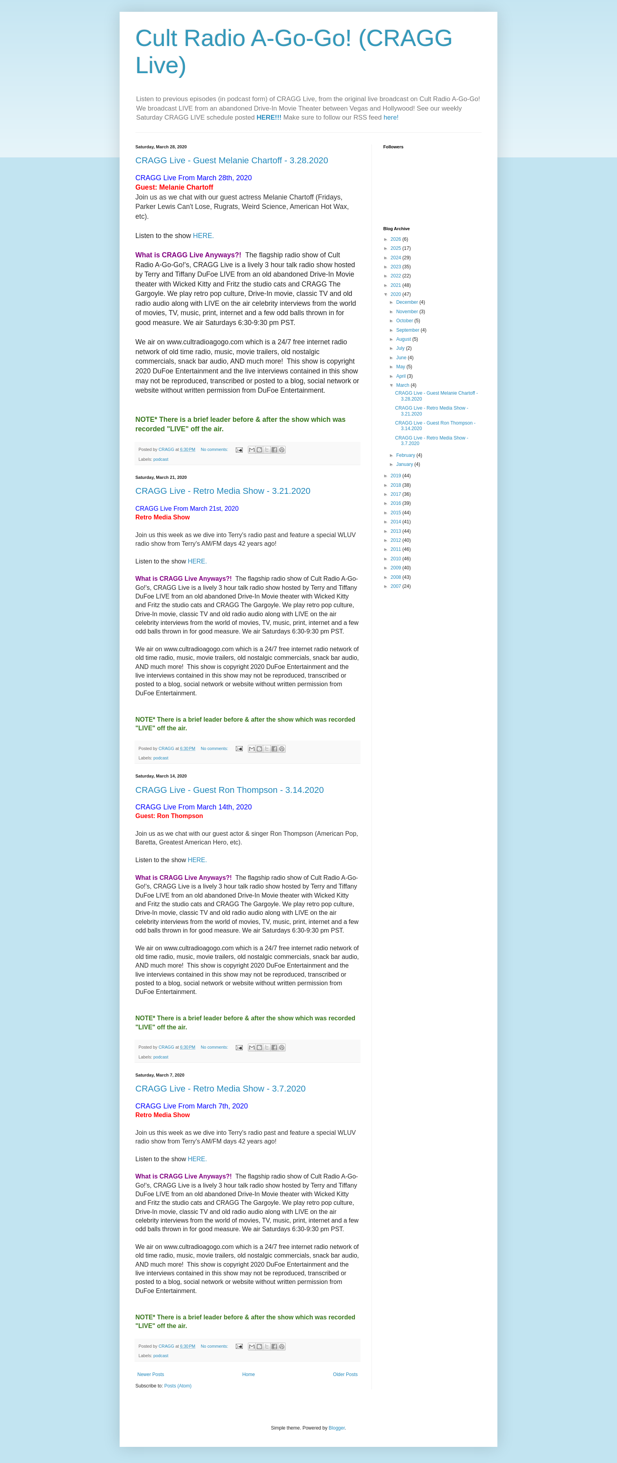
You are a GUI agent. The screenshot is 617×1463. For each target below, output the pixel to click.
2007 (397, 586)
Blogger (337, 1428)
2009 (397, 568)
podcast (160, 459)
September (408, 330)
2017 (397, 494)
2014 (397, 522)
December (407, 302)
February (406, 455)
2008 (397, 577)
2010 (397, 559)
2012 (397, 540)
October (405, 320)
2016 (397, 503)
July (401, 348)
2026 (397, 239)
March (403, 385)
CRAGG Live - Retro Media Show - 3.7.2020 (220, 1089)
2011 (397, 549)
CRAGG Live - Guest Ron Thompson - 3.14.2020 (229, 790)
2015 (397, 512)
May (401, 366)
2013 (397, 531)
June (402, 357)
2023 (397, 267)
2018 (397, 485)
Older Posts (345, 1374)
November (407, 311)
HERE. (203, 236)
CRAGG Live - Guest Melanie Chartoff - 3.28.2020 (231, 160)
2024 (397, 257)
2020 (397, 294)
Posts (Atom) (177, 1386)
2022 (397, 276)
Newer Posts (150, 1374)
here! (391, 117)
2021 (397, 285)
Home (248, 1374)
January (405, 464)
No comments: (215, 449)
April (401, 376)
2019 (397, 475)
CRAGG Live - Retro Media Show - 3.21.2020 (222, 491)
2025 (397, 248)
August (404, 339)
